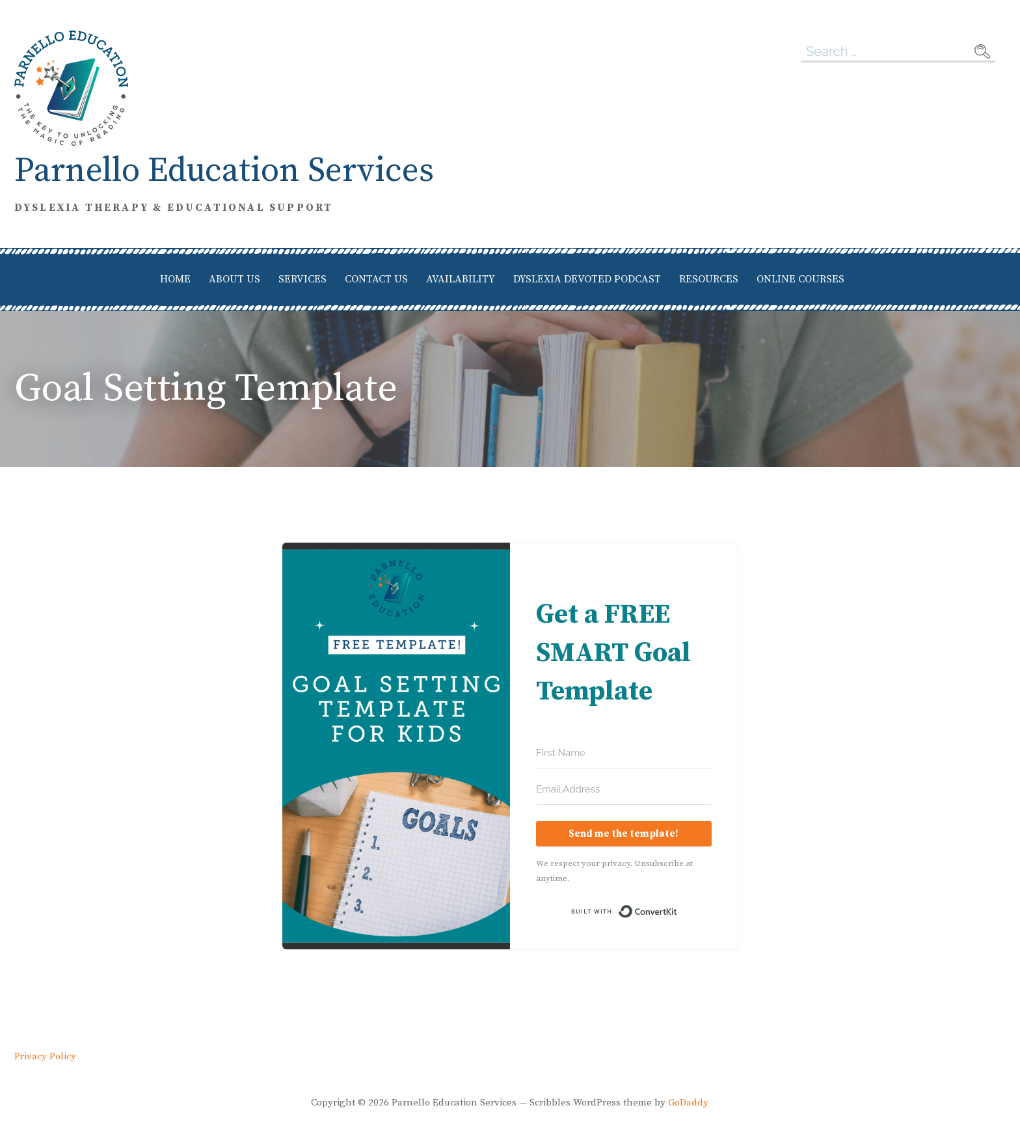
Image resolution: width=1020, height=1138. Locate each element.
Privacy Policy (45, 1057)
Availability (460, 279)
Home (175, 279)
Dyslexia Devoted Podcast (587, 279)
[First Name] (624, 753)
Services (302, 279)
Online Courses (800, 279)
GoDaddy (688, 1102)
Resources (708, 279)
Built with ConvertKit (677, 912)
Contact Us (376, 279)
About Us (234, 279)
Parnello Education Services (224, 171)
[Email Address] (624, 790)
